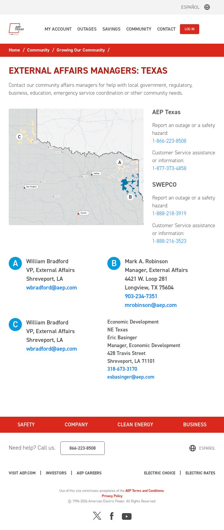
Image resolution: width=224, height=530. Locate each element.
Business (194, 424)
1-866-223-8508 (169, 140)
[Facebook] (111, 515)
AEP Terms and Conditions (144, 490)
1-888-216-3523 (169, 241)
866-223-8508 (82, 448)
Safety (26, 424)
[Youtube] (127, 515)
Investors (56, 473)
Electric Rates (200, 473)
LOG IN (190, 29)
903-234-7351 (141, 296)
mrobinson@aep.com (151, 305)
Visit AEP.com (22, 473)
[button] (58, 29)
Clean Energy (135, 424)
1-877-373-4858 (169, 168)
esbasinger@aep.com (130, 376)
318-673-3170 (122, 368)
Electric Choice (159, 473)
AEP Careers (89, 473)
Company (76, 424)
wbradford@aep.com (51, 287)
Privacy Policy (112, 496)
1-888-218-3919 (169, 213)
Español (190, 7)
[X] (97, 515)
